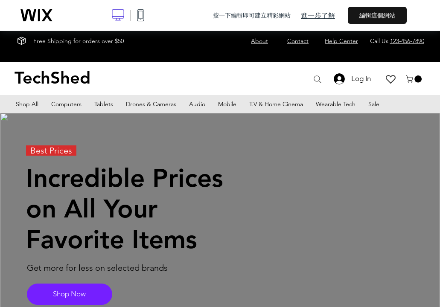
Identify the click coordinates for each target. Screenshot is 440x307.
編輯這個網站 (377, 15)
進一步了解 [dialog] (318, 15)
